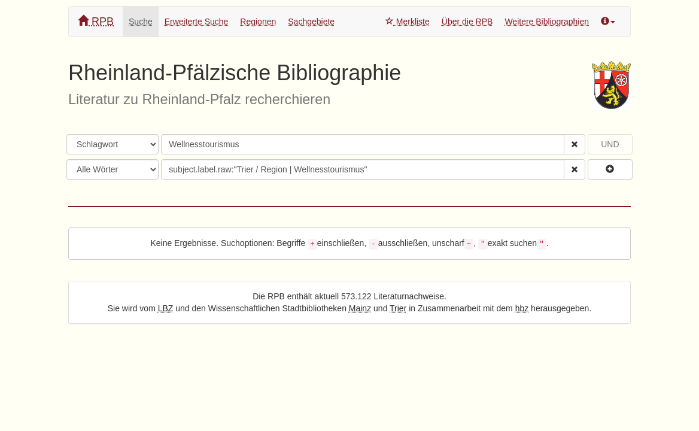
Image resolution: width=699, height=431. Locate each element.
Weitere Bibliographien (547, 21)
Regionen (258, 21)
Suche (141, 21)
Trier (398, 308)
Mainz (360, 308)
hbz (522, 308)
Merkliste (407, 21)
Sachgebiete (311, 21)
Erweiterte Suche (197, 21)
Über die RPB (467, 21)
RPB (96, 21)
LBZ (166, 308)
